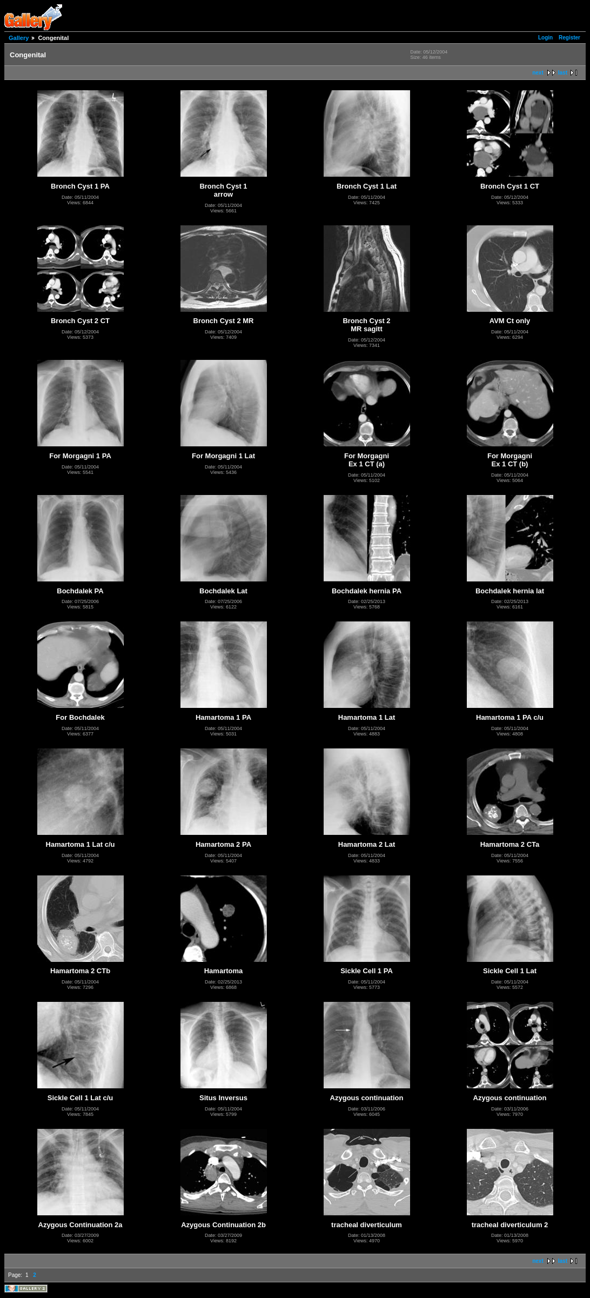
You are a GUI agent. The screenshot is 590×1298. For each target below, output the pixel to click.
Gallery (19, 38)
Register (569, 38)
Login (545, 38)
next (538, 73)
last (562, 73)
